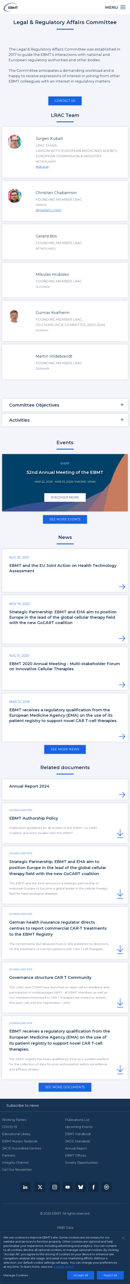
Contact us (65, 101)
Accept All (80, 1276)
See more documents (65, 1087)
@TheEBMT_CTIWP (48, 210)
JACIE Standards (77, 1141)
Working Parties (14, 1120)
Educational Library (16, 1134)
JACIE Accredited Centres (21, 1148)
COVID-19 (9, 1127)
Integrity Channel (15, 1162)
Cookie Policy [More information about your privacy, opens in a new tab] (64, 1268)
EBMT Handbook (78, 1134)
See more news (65, 749)
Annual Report (76, 1148)
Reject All (110, 1276)
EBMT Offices (75, 1155)
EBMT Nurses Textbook (19, 1141)
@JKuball (42, 166)
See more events (65, 519)
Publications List (77, 1120)
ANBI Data (65, 1228)
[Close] (123, 1239)
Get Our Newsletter (17, 1169)
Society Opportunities (81, 1162)
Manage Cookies (15, 1276)
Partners (8, 1155)
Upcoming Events (78, 1127)
